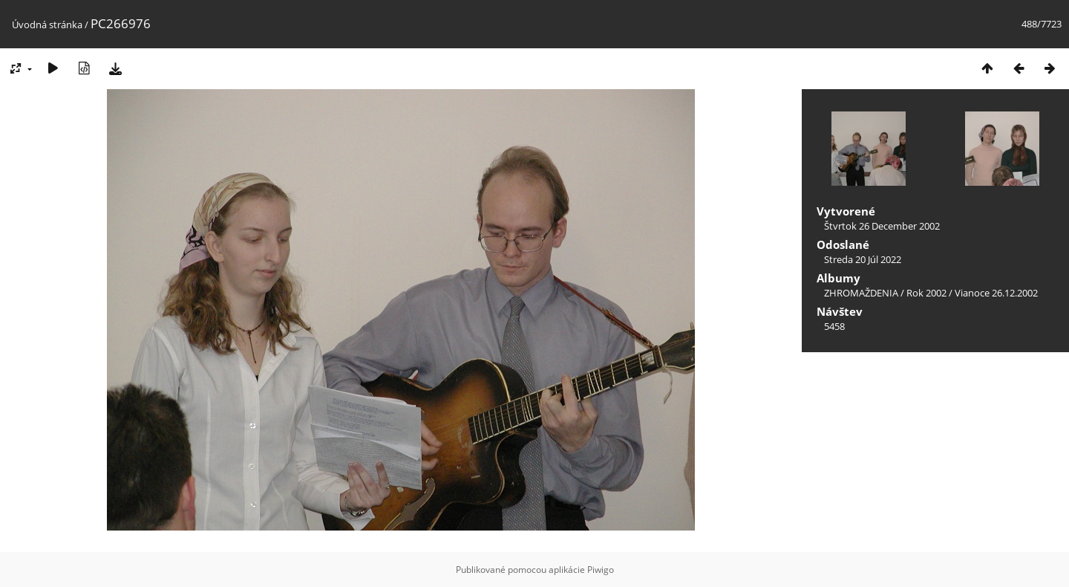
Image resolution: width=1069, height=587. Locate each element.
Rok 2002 (926, 292)
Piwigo (600, 569)
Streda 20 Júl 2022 (862, 259)
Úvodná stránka (47, 24)
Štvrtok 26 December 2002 (882, 226)
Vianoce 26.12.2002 (996, 292)
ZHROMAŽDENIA (861, 292)
